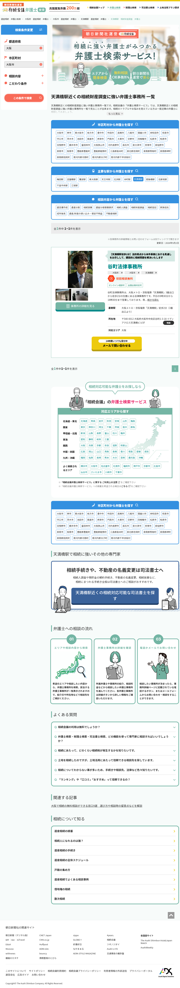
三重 (107, 439)
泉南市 (60, 151)
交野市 (131, 138)
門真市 (110, 138)
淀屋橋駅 (71, 179)
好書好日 (77, 944)
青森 (93, 420)
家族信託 (164, 207)
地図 (168, 322)
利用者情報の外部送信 (115, 970)
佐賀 (91, 457)
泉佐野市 (159, 144)
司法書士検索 (147, 7)
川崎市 (108, 472)
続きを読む (153, 299)
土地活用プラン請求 (169, 7)
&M (7, 939)
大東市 (121, 138)
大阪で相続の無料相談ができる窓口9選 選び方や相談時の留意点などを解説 (96, 806)
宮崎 (122, 457)
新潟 (83, 433)
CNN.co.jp (44, 939)
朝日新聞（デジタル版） (17, 935)
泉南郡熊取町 (149, 151)
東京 (83, 427)
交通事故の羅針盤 (115, 953)
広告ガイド (23, 974)
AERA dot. (44, 948)
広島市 (157, 466)
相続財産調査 (137, 207)
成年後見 (61, 213)
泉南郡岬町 (165, 151)
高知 (146, 451)
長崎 (99, 457)
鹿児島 (131, 457)
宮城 (117, 420)
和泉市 (165, 132)
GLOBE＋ (77, 939)
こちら (125, 486)
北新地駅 (162, 179)
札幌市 (116, 466)
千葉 (109, 427)
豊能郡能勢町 (100, 151)
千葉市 (118, 472)
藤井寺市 (73, 144)
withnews (10, 953)
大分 (115, 457)
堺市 (69, 132)
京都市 (147, 466)
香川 (122, 451)
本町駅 (127, 179)
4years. (110, 935)
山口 (99, 451)
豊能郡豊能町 (83, 151)
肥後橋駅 (150, 179)
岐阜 (99, 439)
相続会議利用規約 (57, 970)
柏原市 (163, 138)
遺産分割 (75, 207)
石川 (115, 433)
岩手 (101, 420)
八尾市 (131, 132)
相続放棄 (88, 207)
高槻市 (121, 132)
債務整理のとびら (48, 958)
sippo (76, 935)
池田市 (80, 138)
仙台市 (84, 472)
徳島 (130, 451)
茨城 (117, 427)
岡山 (91, 451)
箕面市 (90, 138)
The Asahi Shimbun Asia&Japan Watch (156, 942)
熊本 (107, 457)
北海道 (84, 420)
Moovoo (10, 948)
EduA (8, 944)
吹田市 (110, 132)
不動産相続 (111, 213)
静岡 (91, 439)
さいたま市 (96, 472)
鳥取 (107, 451)
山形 (125, 420)
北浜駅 (117, 179)
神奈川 (92, 427)
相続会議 (111, 939)
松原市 (153, 138)
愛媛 (138, 451)
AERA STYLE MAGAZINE (84, 953)
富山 (107, 433)
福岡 (83, 457)
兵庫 (91, 445)
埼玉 (101, 427)
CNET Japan (45, 935)
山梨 (91, 433)
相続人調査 (122, 207)
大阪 (83, 445)
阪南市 (70, 151)
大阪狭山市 (99, 144)
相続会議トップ (97, 7)
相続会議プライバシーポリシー (85, 970)
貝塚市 (148, 144)
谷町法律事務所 (125, 266)
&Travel (21, 939)
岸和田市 (154, 132)
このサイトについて (16, 970)
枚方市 (90, 132)
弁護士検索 (115, 7)
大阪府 (115, 272)
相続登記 (152, 207)
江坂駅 (74, 185)
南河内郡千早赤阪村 (120, 157)
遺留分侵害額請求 (104, 207)
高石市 (125, 144)
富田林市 (85, 144)
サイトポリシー (37, 970)
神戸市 (137, 466)
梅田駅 (60, 179)
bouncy (43, 953)
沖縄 (141, 457)
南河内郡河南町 (81, 157)
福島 (133, 420)
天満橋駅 (149, 272)
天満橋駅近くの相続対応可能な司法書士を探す (115, 595)
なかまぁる (78, 948)
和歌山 (123, 445)
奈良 (107, 445)
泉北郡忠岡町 (133, 151)
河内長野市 (113, 144)
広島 (83, 451)
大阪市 (60, 132)
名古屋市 (105, 466)
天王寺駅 (106, 179)
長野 (99, 433)
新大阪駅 (93, 179)
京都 (99, 445)
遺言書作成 (62, 207)
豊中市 (100, 132)
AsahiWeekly (147, 947)
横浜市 (84, 466)
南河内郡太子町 (99, 157)
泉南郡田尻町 (63, 157)
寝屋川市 (142, 132)
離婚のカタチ (12, 958)
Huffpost (43, 944)
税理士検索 (131, 7)
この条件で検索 (22, 98)
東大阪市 (79, 132)
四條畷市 (142, 138)
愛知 (83, 439)
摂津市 (100, 138)
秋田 (109, 420)
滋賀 (115, 445)
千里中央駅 (62, 185)
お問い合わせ (38, 974)
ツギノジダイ (113, 944)
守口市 (60, 138)
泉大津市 (137, 144)
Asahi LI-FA (112, 948)
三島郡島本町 (116, 151)
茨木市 (70, 138)
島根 (115, 451)
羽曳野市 (61, 144)
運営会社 (10, 974)
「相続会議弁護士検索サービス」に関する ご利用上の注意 (90, 482)
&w (13, 939)
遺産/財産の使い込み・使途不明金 (85, 213)
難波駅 (82, 179)
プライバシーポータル (140, 970)
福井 (122, 433)
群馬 (133, 427)
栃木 (125, 427)
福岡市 (126, 466)
